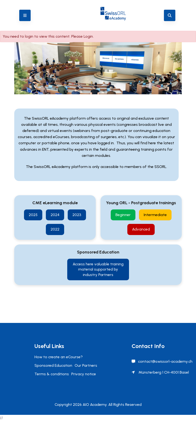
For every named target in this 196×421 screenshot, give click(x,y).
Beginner (123, 215)
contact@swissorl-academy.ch (165, 361)
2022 (55, 229)
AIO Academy (95, 404)
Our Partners (86, 365)
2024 (55, 215)
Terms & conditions (51, 374)
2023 (76, 215)
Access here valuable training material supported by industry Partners (98, 269)
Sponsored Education (53, 365)
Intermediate (155, 215)
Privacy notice (83, 374)
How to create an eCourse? (58, 357)
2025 (33, 215)
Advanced (141, 229)
